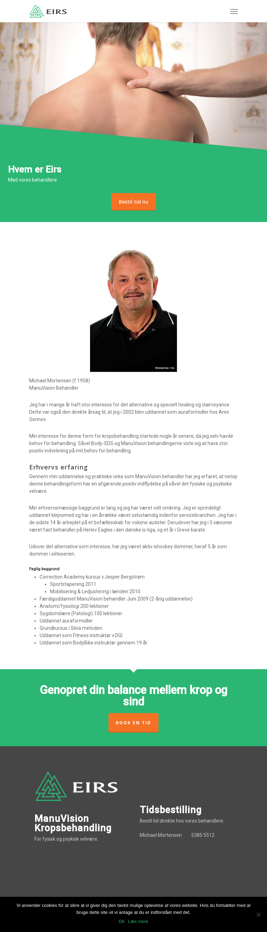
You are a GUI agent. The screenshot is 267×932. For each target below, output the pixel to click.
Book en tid (133, 723)
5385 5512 (203, 835)
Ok (121, 921)
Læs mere (138, 921)
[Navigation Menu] (234, 11)
